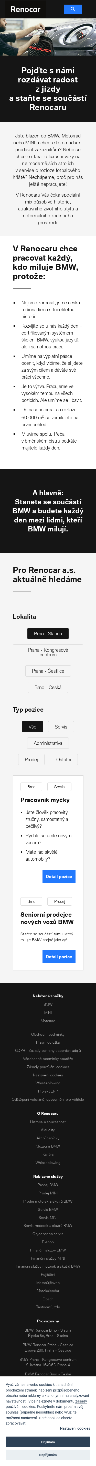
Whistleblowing (48, 1083)
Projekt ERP (48, 1091)
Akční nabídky (48, 1138)
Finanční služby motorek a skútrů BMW (48, 1266)
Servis (61, 727)
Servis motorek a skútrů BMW (48, 1225)
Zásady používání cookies (48, 1067)
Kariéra (48, 1154)
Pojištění (48, 1274)
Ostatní (63, 759)
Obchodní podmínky (48, 1034)
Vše (32, 727)
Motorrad (48, 1021)
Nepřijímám (48, 1455)
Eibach (48, 1299)
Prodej (31, 759)
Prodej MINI (48, 1193)
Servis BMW (48, 1209)
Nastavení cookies (48, 1075)
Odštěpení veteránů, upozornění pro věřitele (48, 1099)
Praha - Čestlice (48, 671)
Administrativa (48, 743)
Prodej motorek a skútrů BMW (47, 1201)
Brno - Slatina (48, 633)
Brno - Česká (48, 687)
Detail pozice (59, 876)
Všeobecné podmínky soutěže (48, 1058)
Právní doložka (48, 1042)
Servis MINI (48, 1217)
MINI (48, 1012)
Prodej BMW (48, 1185)
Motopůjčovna (48, 1282)
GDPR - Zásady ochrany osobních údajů (48, 1050)
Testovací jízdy (48, 1307)
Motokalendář (48, 1291)
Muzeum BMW (48, 1146)
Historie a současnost (48, 1122)
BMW (48, 1004)
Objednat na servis (48, 1234)
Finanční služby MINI (48, 1258)
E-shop (48, 1242)
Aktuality (48, 1130)
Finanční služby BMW (48, 1250)
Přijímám (48, 1442)
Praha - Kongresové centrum (48, 652)
